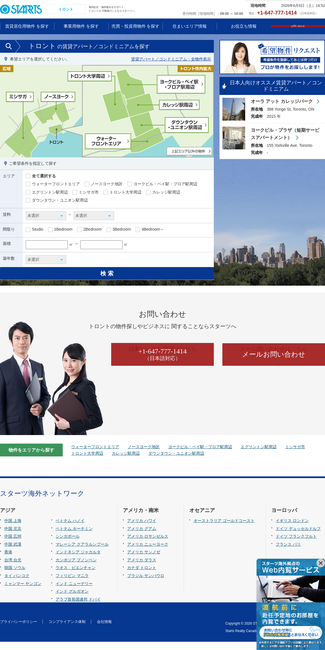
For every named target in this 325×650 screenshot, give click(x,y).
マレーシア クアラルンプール (82, 552)
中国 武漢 (12, 552)
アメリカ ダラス (141, 568)
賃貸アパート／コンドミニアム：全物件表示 (171, 59)
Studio (34, 230)
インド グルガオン (72, 599)
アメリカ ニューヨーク (147, 552)
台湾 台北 (12, 568)
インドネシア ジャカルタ (78, 560)
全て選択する (41, 176)
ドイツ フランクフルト (296, 544)
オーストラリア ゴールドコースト (224, 529)
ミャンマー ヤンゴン (22, 591)
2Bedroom (89, 230)
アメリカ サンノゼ (143, 560)
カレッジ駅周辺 (163, 193)
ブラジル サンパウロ (145, 583)
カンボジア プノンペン (76, 568)
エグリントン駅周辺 (47, 193)
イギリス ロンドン (292, 529)
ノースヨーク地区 (103, 184)
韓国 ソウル (14, 576)
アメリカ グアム (141, 536)
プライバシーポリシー (18, 629)
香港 (8, 560)
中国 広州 (12, 544)
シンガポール (68, 544)
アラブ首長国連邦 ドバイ (78, 607)
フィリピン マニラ (72, 583)
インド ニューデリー (74, 591)
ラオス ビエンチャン (76, 576)
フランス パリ (288, 552)
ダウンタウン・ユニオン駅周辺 (57, 201)
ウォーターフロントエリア (53, 184)
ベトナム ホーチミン (74, 536)
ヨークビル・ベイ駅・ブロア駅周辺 (162, 184)
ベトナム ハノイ (70, 529)
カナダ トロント (141, 576)
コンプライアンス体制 (67, 629)
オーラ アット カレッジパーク (282, 102)
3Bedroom (118, 230)
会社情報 (104, 629)
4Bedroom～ (149, 230)
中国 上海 (12, 529)
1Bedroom (60, 230)
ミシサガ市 (85, 193)
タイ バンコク (16, 583)
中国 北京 (12, 536)
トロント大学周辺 (122, 193)
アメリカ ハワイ (141, 529)
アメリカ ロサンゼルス (147, 544)
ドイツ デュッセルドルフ (298, 536)
